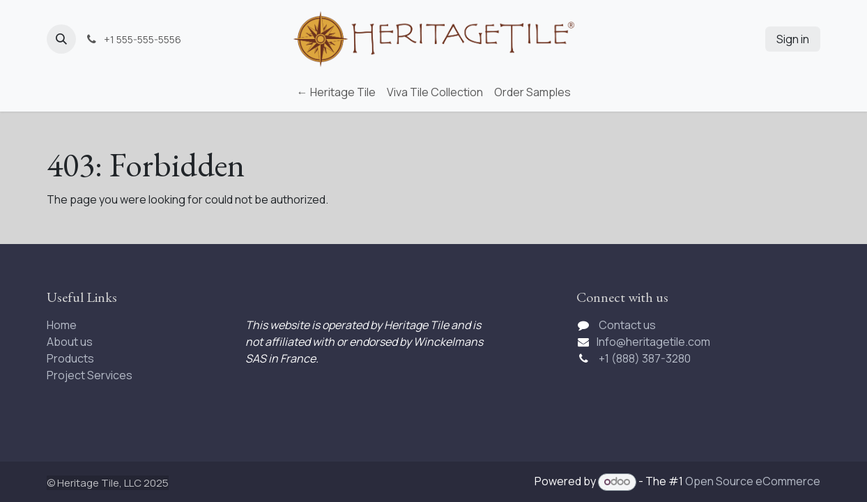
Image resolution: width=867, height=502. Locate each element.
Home (62, 325)
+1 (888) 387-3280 (646, 358)
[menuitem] (336, 92)
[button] (61, 39)
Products (70, 358)
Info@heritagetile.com (653, 341)
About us (70, 341)
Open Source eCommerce (752, 481)
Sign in (792, 39)
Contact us (627, 325)
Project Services (89, 375)
